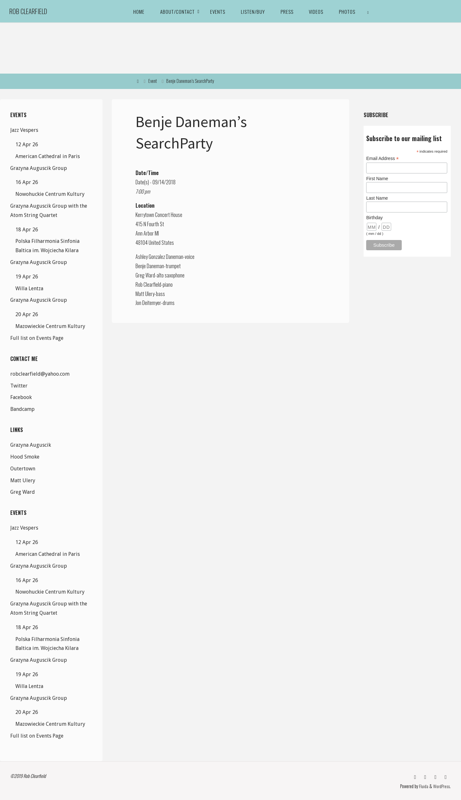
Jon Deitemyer (148, 303)
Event (152, 80)
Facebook (21, 397)
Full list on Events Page (36, 338)
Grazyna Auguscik (30, 445)
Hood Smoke (24, 457)
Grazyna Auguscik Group (38, 168)
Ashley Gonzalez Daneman (159, 256)
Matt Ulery (145, 294)
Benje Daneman (150, 266)
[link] (368, 11)
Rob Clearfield (28, 11)
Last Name (377, 198)
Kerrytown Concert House (159, 215)
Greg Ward (145, 275)
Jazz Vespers (24, 130)
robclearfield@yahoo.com (40, 374)
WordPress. (442, 785)
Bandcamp (22, 409)
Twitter (19, 386)
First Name (377, 178)
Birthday (374, 217)
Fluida (423, 785)
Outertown (22, 469)
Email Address (382, 159)
